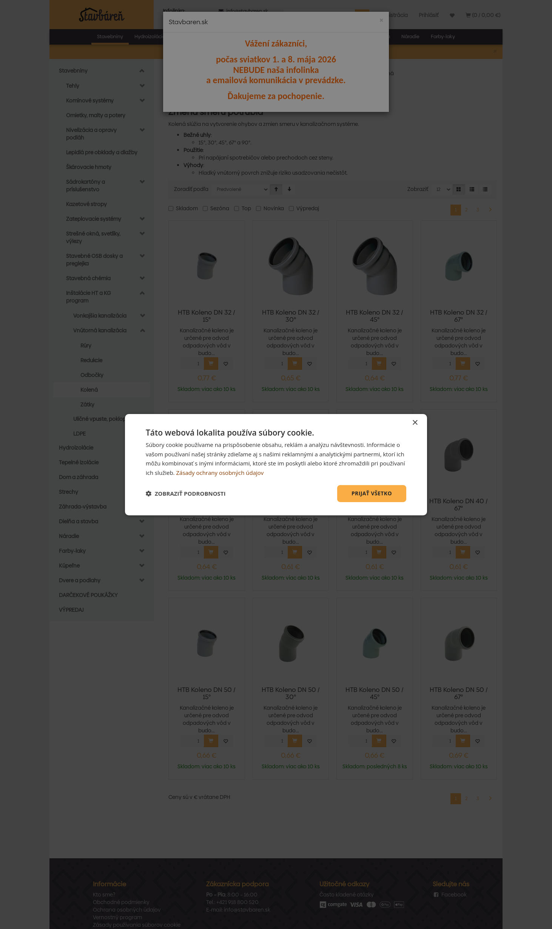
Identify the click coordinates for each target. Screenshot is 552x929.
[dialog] (276, 464)
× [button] (415, 422)
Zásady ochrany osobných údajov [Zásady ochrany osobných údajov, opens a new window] (220, 472)
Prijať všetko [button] (372, 493)
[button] (186, 493)
